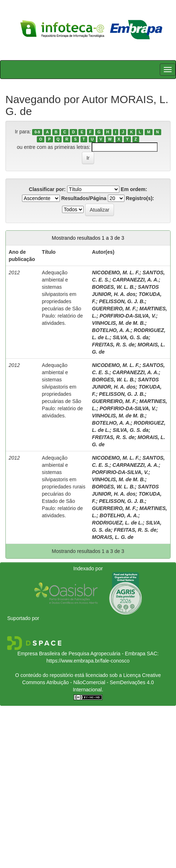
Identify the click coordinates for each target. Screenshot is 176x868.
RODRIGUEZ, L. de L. (117, 523)
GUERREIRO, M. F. (114, 308)
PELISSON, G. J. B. (122, 301)
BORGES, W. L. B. (113, 287)
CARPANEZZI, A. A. (136, 280)
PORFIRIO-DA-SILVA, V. (128, 316)
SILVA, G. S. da (131, 337)
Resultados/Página (83, 198)
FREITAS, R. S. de (113, 344)
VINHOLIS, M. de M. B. (118, 323)
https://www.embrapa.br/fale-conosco (88, 661)
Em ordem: (134, 189)
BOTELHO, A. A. (111, 330)
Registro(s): (140, 198)
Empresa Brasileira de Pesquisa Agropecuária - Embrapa (81, 653)
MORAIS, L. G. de (112, 537)
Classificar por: (47, 189)
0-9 (37, 132)
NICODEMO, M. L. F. (115, 272)
